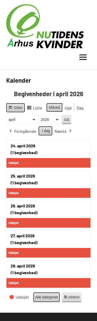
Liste (34, 108)
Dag (80, 107)
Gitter (15, 108)
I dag (46, 131)
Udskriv (71, 298)
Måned (54, 107)
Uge (68, 107)
